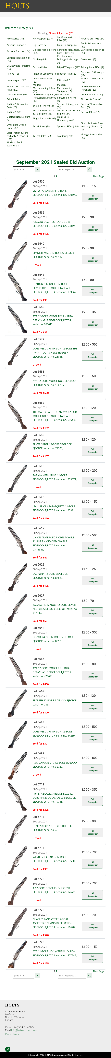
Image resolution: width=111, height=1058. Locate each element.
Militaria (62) (63, 80)
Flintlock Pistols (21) (67, 73)
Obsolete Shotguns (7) (45, 94)
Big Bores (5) (39, 45)
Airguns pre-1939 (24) (92, 38)
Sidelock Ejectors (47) (61, 33)
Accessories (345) (16, 38)
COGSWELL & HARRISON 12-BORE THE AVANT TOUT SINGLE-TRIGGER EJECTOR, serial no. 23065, (55, 352)
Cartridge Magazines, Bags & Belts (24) (68, 51)
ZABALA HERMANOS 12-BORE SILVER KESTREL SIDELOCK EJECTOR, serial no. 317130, (55, 608)
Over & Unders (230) (92, 94)
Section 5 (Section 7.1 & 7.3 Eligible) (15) (44, 112)
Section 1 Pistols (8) (43, 105)
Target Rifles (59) (42, 136)
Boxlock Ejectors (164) (18, 51)
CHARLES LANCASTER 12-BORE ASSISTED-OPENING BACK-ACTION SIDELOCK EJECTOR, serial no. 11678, (54, 923)
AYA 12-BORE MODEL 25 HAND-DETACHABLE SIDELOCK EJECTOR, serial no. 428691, (52, 672)
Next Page (98, 176)
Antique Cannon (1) (17, 45)
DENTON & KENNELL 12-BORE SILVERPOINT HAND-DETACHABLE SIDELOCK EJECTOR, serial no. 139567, (55, 288)
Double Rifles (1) (41, 67)
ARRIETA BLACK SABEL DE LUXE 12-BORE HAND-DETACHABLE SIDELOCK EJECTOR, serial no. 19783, (54, 797)
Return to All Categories (19, 28)
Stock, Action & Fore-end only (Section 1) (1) (92, 126)
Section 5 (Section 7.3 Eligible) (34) (68, 112)
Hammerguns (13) (16, 80)
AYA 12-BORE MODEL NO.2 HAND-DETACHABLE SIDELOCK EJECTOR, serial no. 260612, (53, 320)
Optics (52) (63, 94)
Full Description (93, 197)
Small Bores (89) (41, 126)
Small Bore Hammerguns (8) (66, 118)
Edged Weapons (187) (68, 67)
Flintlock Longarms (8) (45, 73)
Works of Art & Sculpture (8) (14, 144)
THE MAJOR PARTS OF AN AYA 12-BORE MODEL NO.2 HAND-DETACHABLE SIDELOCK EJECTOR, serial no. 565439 (55, 416)
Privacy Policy (12, 1034)
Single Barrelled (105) (44, 118)
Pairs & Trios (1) (15, 99)
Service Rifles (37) (90, 112)
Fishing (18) (13, 73)
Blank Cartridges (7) (67, 45)
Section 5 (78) (14, 112)
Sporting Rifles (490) (67, 126)
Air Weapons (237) (42, 38)
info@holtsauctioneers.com (25, 1030)
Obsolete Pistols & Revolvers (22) (90, 88)
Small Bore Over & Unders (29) (16, 126)
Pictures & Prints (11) (92, 99)
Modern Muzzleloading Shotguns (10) (65, 88)
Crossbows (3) (88, 59)
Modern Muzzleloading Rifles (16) (44, 88)
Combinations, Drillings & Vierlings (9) (67, 59)
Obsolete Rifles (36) (17, 94)
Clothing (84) (40, 59)
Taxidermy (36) (65, 136)
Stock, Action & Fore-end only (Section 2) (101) (18, 136)
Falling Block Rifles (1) (92, 67)
